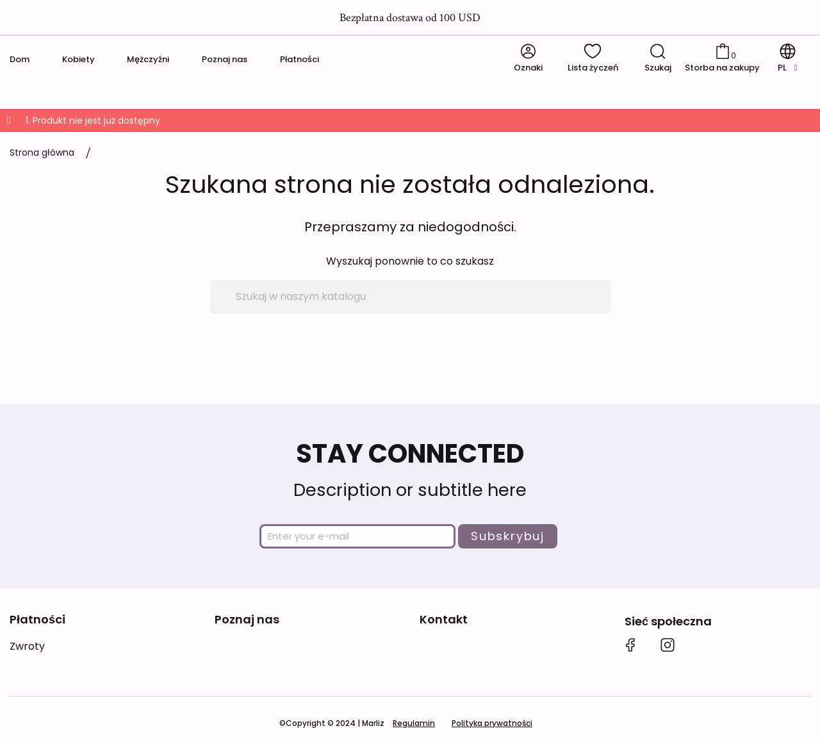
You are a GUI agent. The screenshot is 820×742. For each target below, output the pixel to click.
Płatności (299, 59)
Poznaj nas (224, 59)
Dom (19, 59)
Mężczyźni (148, 59)
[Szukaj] (410, 296)
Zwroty (27, 646)
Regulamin (414, 723)
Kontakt (444, 619)
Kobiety (78, 59)
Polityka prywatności (492, 723)
